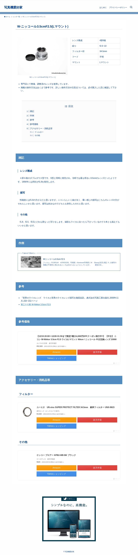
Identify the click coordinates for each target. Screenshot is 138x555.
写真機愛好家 (13, 7)
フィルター (39, 132)
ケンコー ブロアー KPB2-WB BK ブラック (56, 455)
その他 (37, 135)
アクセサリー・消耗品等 (41, 128)
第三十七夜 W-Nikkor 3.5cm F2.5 (36, 304)
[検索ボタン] (131, 7)
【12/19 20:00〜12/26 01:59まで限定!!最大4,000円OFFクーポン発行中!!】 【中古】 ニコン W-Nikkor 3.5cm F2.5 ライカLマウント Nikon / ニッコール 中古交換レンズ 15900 (76, 338)
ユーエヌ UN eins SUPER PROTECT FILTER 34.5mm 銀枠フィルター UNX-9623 (75, 407)
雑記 (32, 111)
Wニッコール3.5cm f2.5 (54, 259)
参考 (32, 120)
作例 (32, 115)
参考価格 (34, 124)
